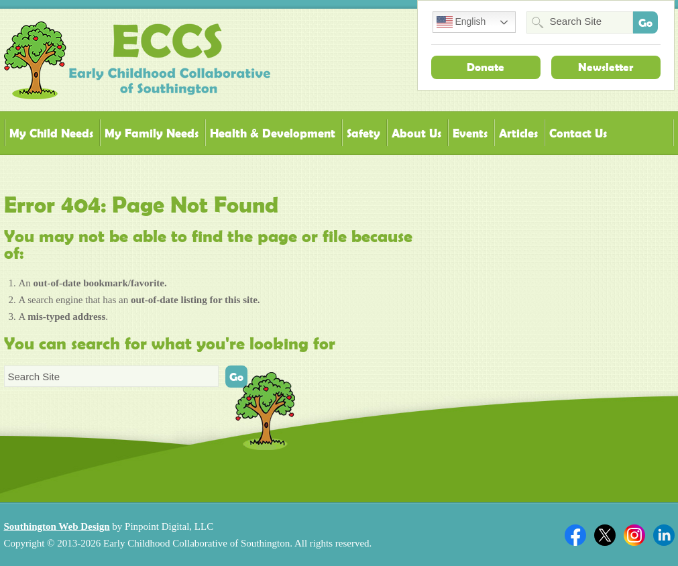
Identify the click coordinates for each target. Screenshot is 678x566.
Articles (518, 133)
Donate (485, 67)
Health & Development (272, 133)
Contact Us (578, 133)
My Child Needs (51, 133)
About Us (416, 133)
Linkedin (664, 535)
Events (470, 133)
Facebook (575, 535)
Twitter (605, 535)
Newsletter (605, 67)
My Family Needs (152, 133)
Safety (363, 133)
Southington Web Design (57, 526)
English (461, 22)
